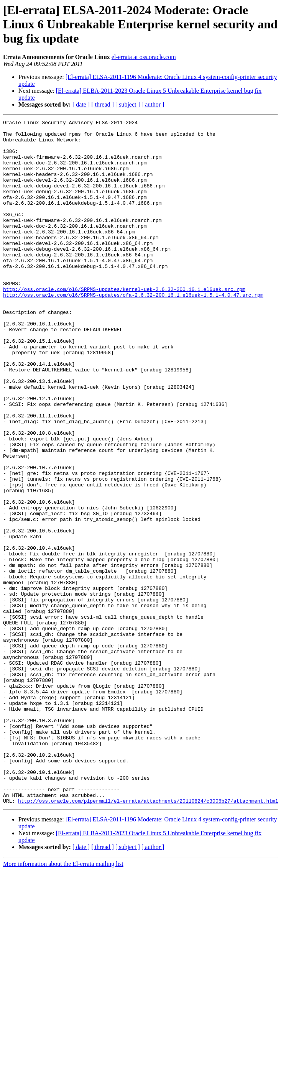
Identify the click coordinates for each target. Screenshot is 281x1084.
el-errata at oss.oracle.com (144, 57)
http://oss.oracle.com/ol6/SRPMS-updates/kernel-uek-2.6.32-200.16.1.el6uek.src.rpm (124, 323)
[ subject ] (127, 104)
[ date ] (81, 104)
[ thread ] (102, 104)
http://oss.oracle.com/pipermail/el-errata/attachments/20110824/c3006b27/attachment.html (148, 937)
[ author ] (152, 104)
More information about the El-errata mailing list (63, 1000)
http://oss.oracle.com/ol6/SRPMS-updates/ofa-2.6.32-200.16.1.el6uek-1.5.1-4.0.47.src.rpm (133, 330)
